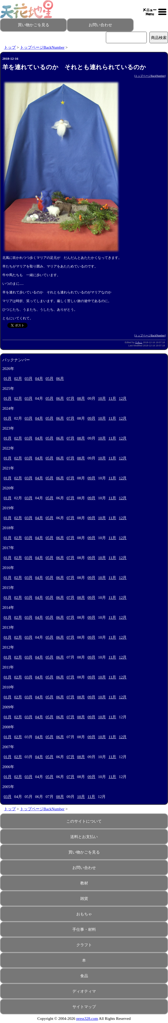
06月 (60, 378)
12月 (123, 398)
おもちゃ (84, 914)
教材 (84, 883)
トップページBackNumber (42, 47)
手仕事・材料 (84, 929)
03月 (28, 378)
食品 (84, 976)
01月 (8, 378)
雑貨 (84, 898)
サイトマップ (84, 1007)
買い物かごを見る (33, 25)
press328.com (87, 1018)
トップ (10, 47)
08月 (81, 398)
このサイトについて (84, 821)
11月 (112, 398)
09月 (91, 418)
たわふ (138, 342)
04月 (39, 378)
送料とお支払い (84, 837)
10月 (102, 398)
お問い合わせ (100, 25)
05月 (49, 378)
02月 (18, 378)
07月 (70, 398)
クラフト (84, 945)
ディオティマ (84, 991)
